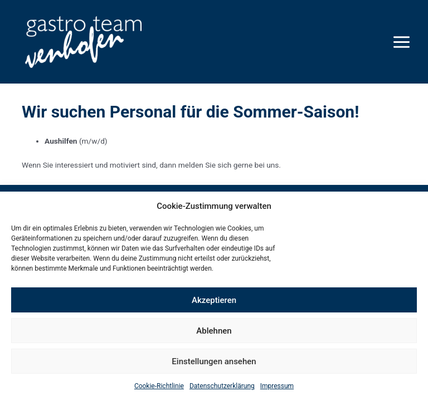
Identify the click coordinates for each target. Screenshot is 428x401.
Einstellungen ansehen (214, 361)
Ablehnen (213, 331)
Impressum (277, 386)
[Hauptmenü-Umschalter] (401, 41)
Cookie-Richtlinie (159, 386)
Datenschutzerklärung (222, 386)
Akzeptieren (214, 300)
